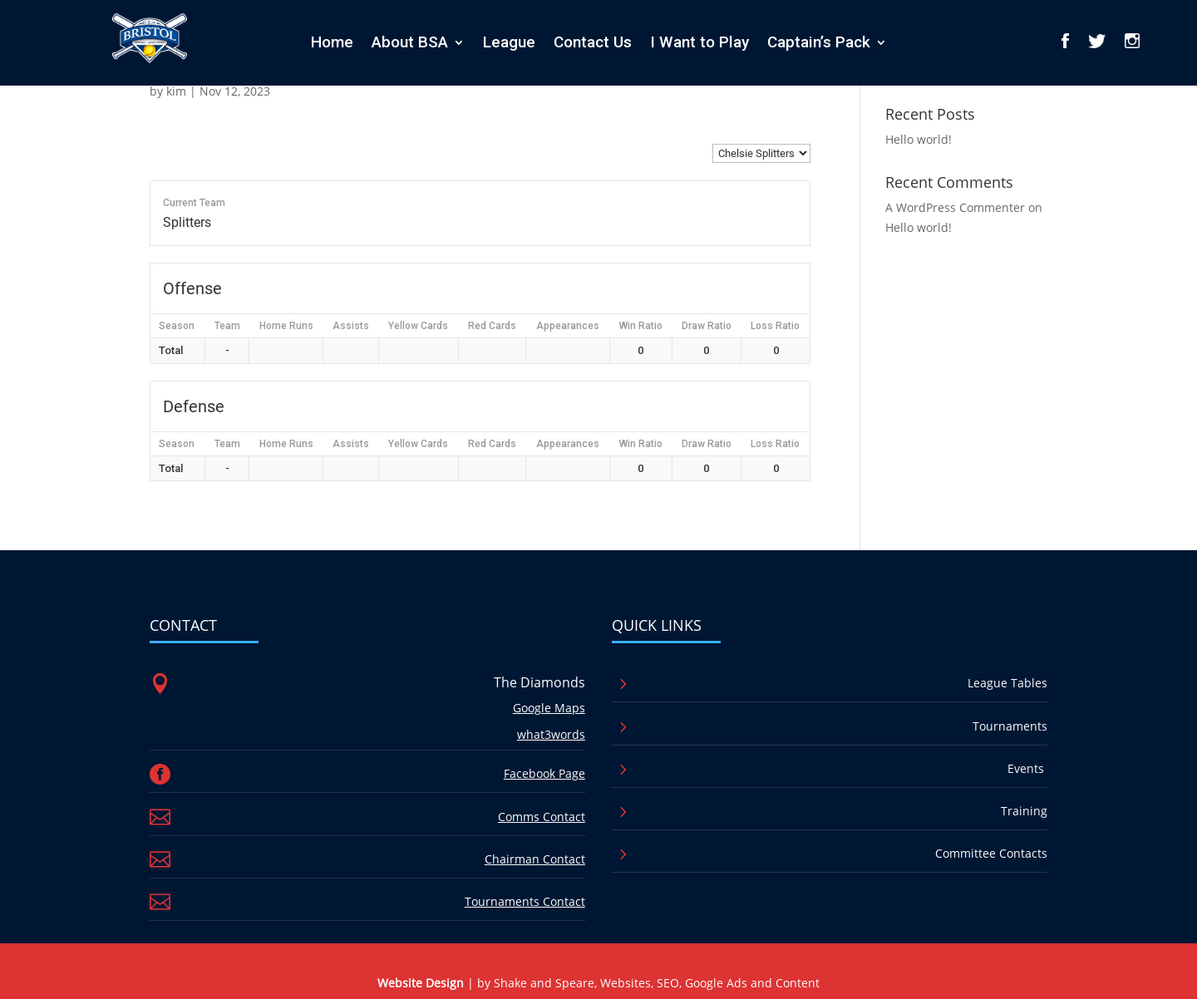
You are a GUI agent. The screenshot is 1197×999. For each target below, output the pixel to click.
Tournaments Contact (525, 901)
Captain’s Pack (818, 42)
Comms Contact (541, 816)
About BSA (410, 42)
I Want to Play (699, 42)
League (509, 42)
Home (332, 42)
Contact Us (593, 42)
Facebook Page (544, 773)
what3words (551, 734)
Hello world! (918, 139)
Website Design (420, 983)
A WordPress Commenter (955, 207)
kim (176, 91)
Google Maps (549, 708)
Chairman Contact (535, 859)
